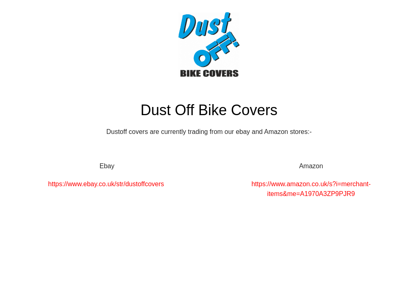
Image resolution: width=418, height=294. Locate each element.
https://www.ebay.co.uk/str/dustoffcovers (106, 183)
